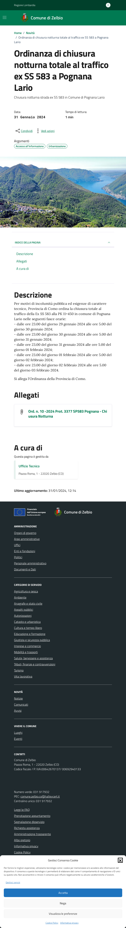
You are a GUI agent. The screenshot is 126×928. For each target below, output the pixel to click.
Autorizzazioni (23, 615)
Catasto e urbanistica (27, 621)
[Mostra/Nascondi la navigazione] (4, 17)
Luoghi (18, 732)
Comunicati (21, 704)
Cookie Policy (52, 923)
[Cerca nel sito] (107, 17)
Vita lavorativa (23, 676)
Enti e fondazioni (24, 551)
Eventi (18, 738)
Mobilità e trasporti (26, 652)
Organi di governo (25, 533)
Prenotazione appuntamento (32, 815)
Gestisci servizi (13, 882)
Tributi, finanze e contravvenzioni (34, 664)
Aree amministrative (27, 539)
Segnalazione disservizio (29, 822)
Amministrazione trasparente (32, 834)
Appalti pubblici (23, 609)
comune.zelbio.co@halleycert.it (40, 796)
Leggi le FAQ (22, 809)
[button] (120, 860)
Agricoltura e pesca (26, 591)
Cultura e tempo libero (28, 628)
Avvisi (17, 710)
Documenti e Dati (25, 569)
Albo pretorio (22, 840)
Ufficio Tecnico (29, 466)
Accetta (63, 893)
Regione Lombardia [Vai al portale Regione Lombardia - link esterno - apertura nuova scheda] (24, 5)
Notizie (18, 698)
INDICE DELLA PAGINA (63, 242)
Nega (63, 903)
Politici (18, 557)
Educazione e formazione (29, 634)
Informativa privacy (69, 923)
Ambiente (20, 597)
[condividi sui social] (23, 131)
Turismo (19, 670)
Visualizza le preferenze (63, 913)
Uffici (17, 545)
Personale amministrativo (30, 563)
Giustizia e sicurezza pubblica (32, 640)
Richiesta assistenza (27, 828)
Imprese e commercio (27, 646)
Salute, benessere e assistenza (33, 658)
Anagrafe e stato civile (28, 603)
